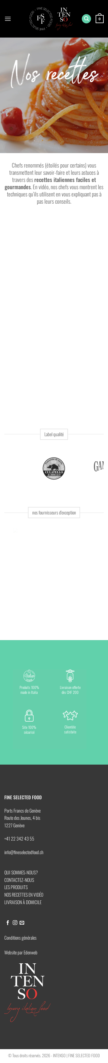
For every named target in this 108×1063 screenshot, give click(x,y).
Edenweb (30, 952)
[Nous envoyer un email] (22, 923)
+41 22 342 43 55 (19, 838)
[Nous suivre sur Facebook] (7, 923)
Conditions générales (20, 937)
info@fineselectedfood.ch (23, 852)
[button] (7, 19)
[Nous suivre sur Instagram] (15, 923)
